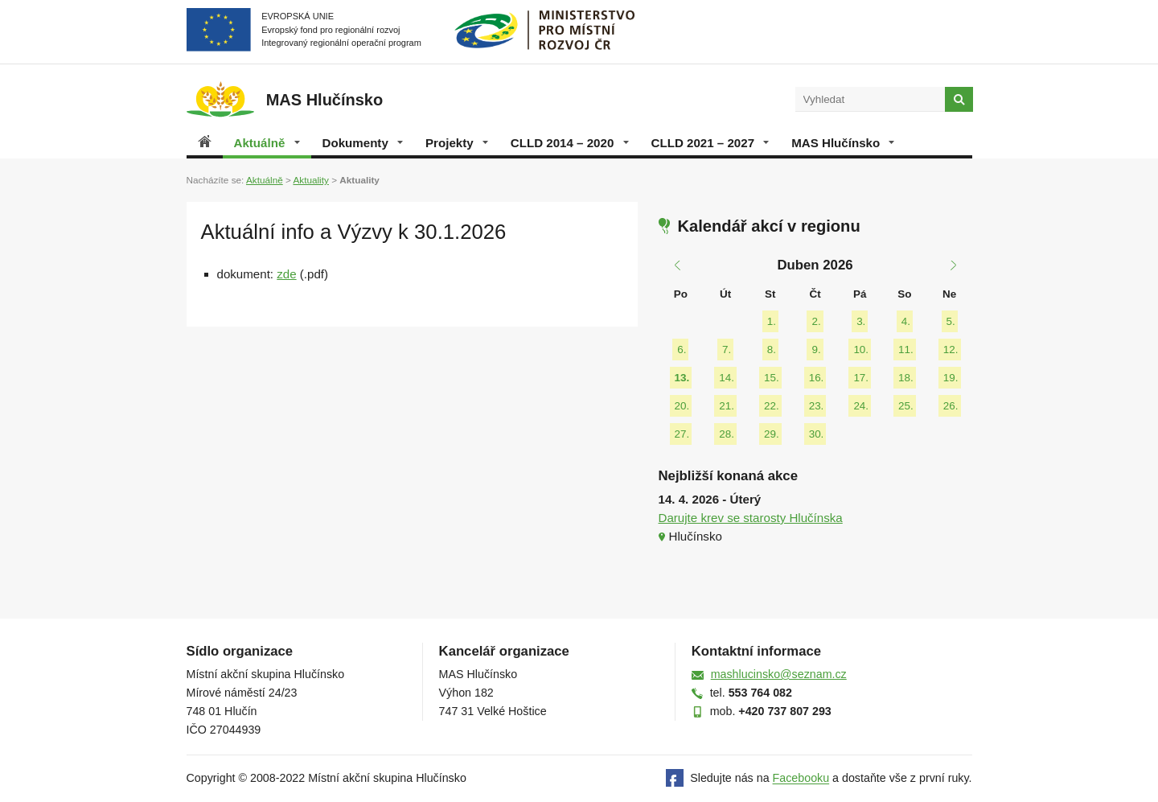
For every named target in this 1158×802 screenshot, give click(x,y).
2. (815, 321)
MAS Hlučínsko (842, 143)
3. (860, 321)
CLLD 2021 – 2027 (710, 143)
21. (726, 406)
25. (906, 406)
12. (951, 349)
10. (860, 349)
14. (726, 378)
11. (906, 349)
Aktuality (310, 180)
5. (951, 321)
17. (860, 378)
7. (726, 349)
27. (682, 434)
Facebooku (801, 778)
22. (771, 406)
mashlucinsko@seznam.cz (779, 674)
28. (726, 434)
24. (860, 406)
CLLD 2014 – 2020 (570, 143)
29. (771, 434)
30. (816, 434)
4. (905, 321)
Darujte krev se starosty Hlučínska (751, 517)
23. (816, 406)
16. (816, 378)
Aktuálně (267, 143)
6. (681, 349)
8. (771, 349)
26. (951, 406)
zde (286, 274)
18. (906, 378)
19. (951, 378)
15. (771, 378)
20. (682, 406)
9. (815, 349)
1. (771, 321)
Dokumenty (362, 143)
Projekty (456, 143)
